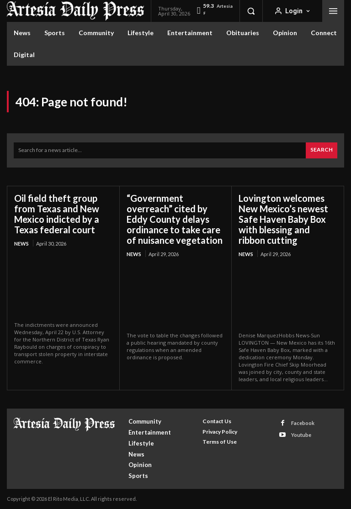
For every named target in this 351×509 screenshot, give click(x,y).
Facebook (302, 423)
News (21, 244)
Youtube (301, 435)
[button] (251, 11)
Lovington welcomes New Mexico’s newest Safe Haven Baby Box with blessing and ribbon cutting (283, 219)
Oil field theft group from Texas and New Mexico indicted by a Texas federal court (56, 214)
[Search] (321, 150)
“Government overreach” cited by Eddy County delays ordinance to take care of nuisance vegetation (175, 219)
